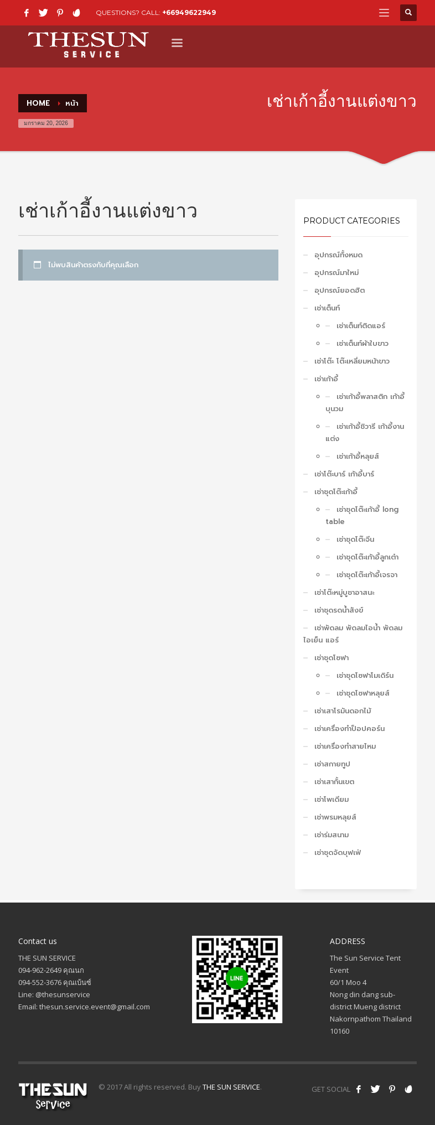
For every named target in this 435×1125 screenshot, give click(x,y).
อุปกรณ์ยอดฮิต (339, 290)
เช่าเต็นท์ (327, 308)
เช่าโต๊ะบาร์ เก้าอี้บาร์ (344, 474)
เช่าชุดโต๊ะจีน (355, 539)
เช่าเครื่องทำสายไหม (345, 746)
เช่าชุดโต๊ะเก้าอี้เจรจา (366, 574)
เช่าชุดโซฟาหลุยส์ (363, 693)
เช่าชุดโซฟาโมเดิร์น (364, 675)
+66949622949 (189, 12)
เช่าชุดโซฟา (331, 657)
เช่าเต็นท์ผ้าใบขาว (362, 343)
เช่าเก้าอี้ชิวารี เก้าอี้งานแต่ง (364, 432)
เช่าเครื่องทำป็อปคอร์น (349, 728)
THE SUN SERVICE (231, 1087)
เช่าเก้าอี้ (326, 379)
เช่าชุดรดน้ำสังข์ (338, 610)
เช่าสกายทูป (332, 764)
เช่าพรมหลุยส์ (335, 817)
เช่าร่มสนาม (331, 835)
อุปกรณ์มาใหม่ (336, 272)
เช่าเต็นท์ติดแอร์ (360, 325)
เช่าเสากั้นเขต (334, 781)
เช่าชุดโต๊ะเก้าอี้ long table (361, 515)
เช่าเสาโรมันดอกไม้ (342, 711)
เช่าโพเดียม (331, 799)
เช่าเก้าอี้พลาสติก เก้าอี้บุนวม (365, 402)
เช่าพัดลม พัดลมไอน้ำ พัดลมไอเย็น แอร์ (352, 634)
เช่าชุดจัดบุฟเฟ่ (337, 852)
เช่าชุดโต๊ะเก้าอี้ (336, 491)
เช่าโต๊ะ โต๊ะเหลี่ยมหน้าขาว (352, 361)
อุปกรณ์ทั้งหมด (338, 255)
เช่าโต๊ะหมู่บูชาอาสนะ (344, 592)
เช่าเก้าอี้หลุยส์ (357, 456)
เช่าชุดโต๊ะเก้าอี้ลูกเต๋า (367, 557)
